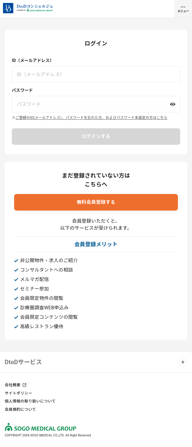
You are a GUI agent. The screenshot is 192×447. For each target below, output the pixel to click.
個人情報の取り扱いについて (30, 401)
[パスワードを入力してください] (96, 104)
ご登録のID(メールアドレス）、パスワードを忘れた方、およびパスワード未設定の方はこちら (91, 118)
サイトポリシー (18, 393)
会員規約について (20, 409)
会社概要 (12, 385)
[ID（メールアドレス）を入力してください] (96, 74)
